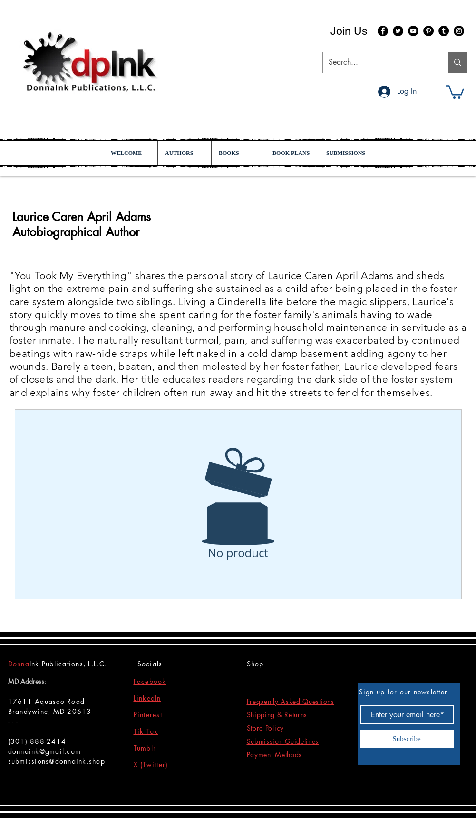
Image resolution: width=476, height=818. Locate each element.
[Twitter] (398, 31)
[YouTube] (413, 31)
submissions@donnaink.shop (57, 761)
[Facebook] (383, 31)
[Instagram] (459, 31)
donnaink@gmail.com (44, 751)
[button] (455, 91)
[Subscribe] (407, 739)
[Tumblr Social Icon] (443, 31)
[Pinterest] (428, 31)
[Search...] (378, 62)
